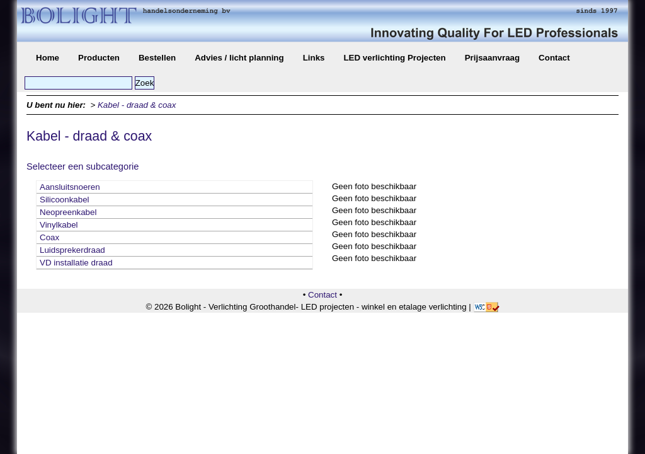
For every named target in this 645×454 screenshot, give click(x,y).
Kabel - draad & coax (137, 105)
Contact (554, 57)
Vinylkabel (59, 225)
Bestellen (157, 57)
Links (314, 57)
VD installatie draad (76, 262)
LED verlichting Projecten (394, 57)
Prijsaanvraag (492, 57)
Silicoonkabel (64, 199)
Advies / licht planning (239, 57)
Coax (49, 237)
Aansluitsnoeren (70, 187)
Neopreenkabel (68, 212)
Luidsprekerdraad (72, 250)
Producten (99, 57)
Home (47, 57)
